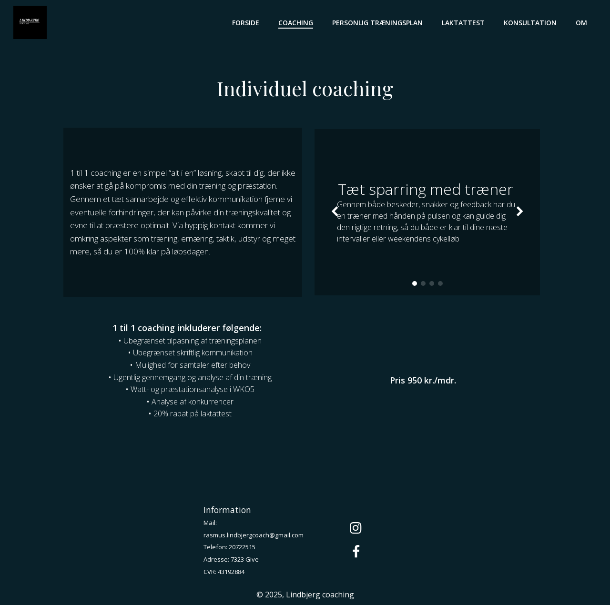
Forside (247, 21)
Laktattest (465, 21)
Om (583, 21)
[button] (414, 285)
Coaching (297, 21)
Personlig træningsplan (379, 21)
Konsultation (532, 21)
